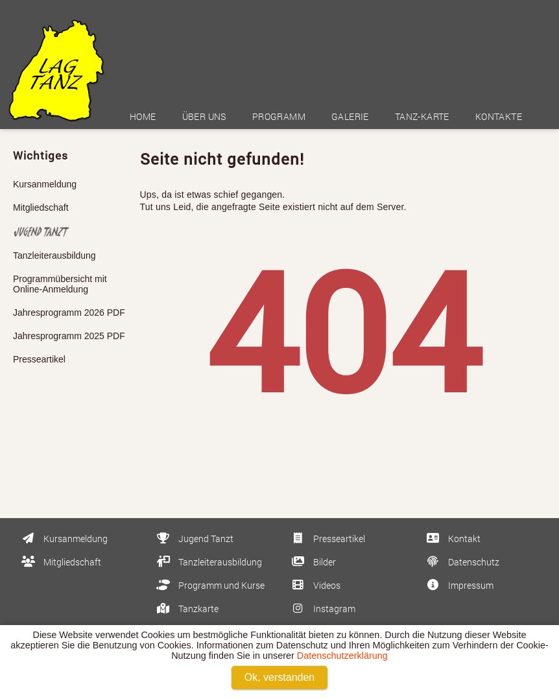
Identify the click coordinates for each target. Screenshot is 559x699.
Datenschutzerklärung (342, 655)
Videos (314, 585)
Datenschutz (461, 562)
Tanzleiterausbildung (54, 255)
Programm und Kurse (209, 585)
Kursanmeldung (45, 184)
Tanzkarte (186, 608)
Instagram (322, 608)
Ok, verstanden (279, 677)
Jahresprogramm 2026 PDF (69, 312)
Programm (278, 116)
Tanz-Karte (422, 116)
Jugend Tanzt (193, 538)
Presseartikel (39, 359)
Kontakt (452, 538)
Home (143, 116)
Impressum (459, 585)
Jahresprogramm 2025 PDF (69, 336)
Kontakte (498, 116)
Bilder (312, 562)
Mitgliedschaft (41, 207)
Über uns (204, 116)
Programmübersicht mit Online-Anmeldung (60, 284)
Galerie (350, 116)
